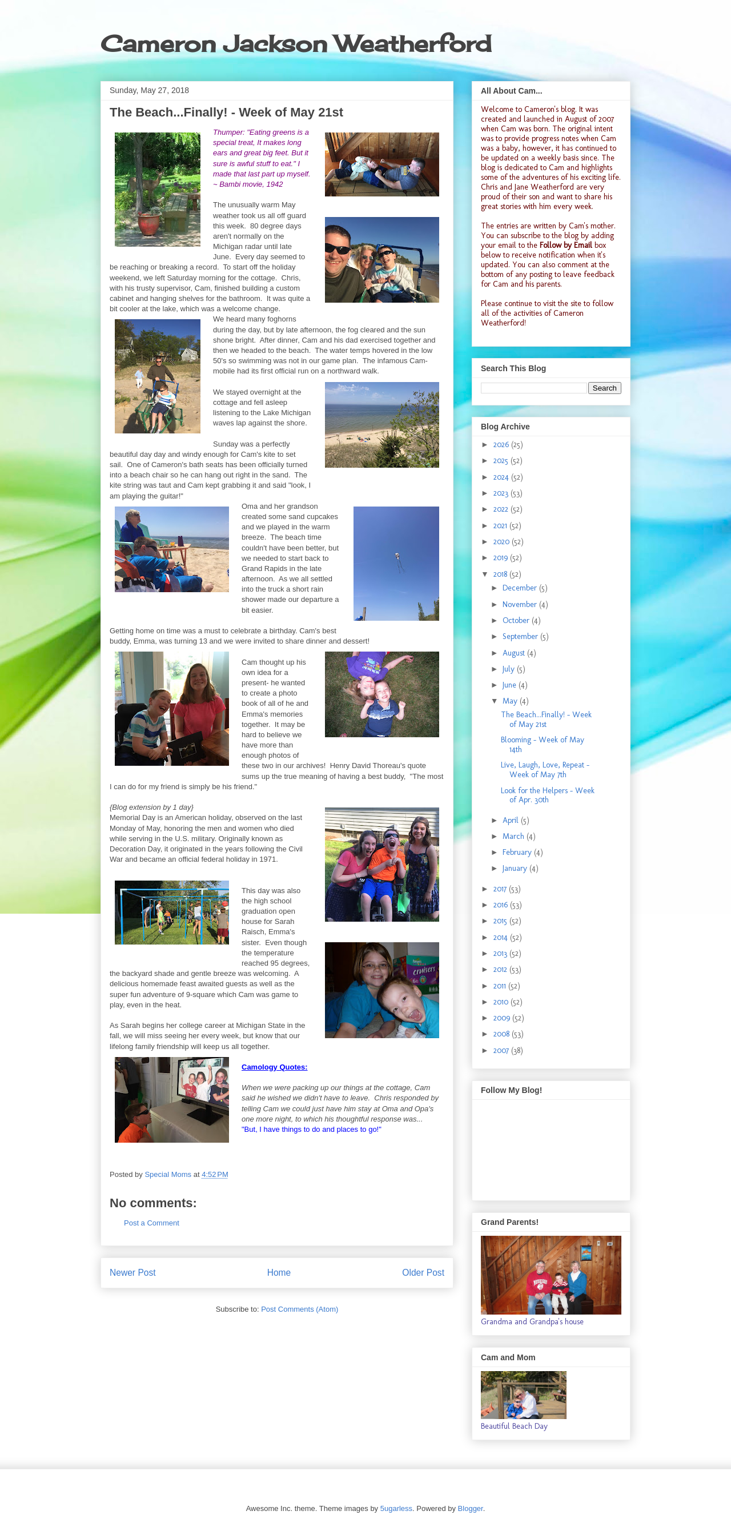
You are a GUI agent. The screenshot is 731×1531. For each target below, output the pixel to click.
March (515, 836)
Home (279, 1272)
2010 (502, 1002)
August (515, 653)
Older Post (423, 1272)
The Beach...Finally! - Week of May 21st (546, 719)
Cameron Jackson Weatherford (296, 44)
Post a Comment (151, 1223)
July (510, 669)
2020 (502, 542)
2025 (502, 460)
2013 (501, 953)
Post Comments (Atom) (299, 1309)
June (511, 685)
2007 (502, 1050)
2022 (502, 509)
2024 (502, 477)
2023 (502, 493)
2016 (501, 905)
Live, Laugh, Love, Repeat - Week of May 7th (545, 769)
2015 (501, 921)
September (521, 636)
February (518, 852)
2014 (501, 937)
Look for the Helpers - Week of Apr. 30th (548, 795)
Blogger (470, 1508)
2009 (502, 1018)
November (521, 604)
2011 (500, 986)
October (517, 620)
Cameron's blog (549, 109)
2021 (501, 526)
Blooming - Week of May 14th (542, 744)
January (516, 868)
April (512, 820)
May (511, 701)
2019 (501, 557)
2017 (501, 889)
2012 (501, 969)
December (521, 588)
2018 (501, 574)
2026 (502, 444)
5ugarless (396, 1508)
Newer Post (133, 1272)
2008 (502, 1034)
